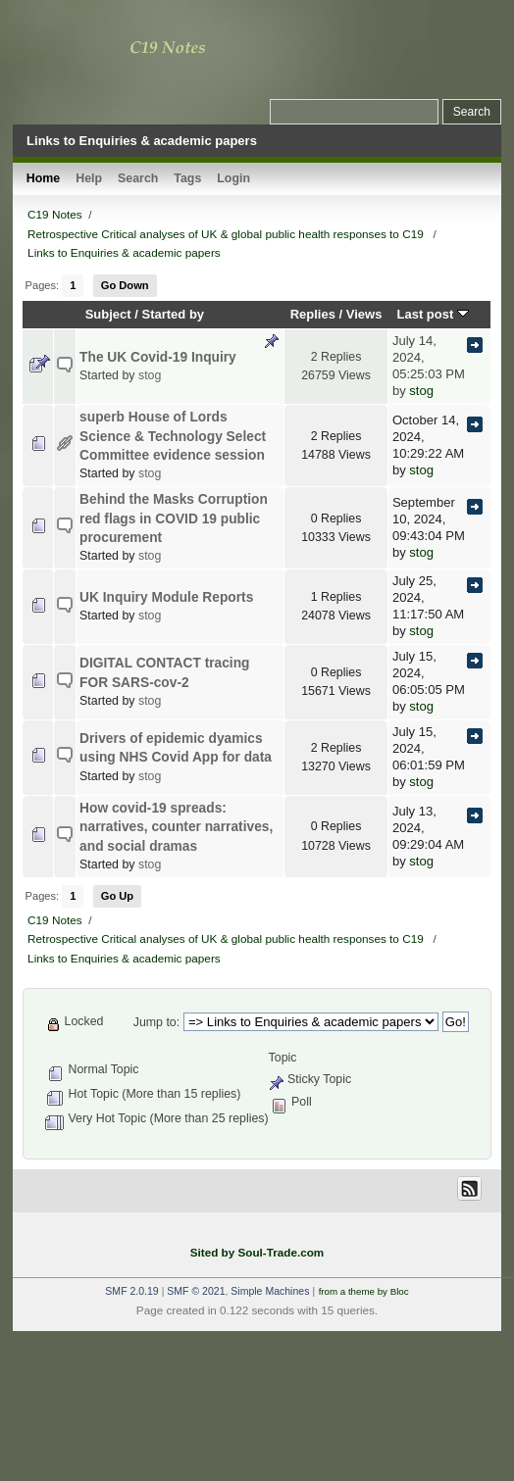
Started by (173, 314)
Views (364, 314)
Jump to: (156, 1022)
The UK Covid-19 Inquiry (157, 357)
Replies (312, 314)
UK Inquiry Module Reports (166, 597)
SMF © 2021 (196, 1291)
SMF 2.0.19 (131, 1291)
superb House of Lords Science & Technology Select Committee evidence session (172, 436)
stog (149, 375)
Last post (432, 314)
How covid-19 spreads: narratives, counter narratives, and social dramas (176, 827)
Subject (108, 314)
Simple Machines (270, 1291)
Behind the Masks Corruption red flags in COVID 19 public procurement (173, 518)
